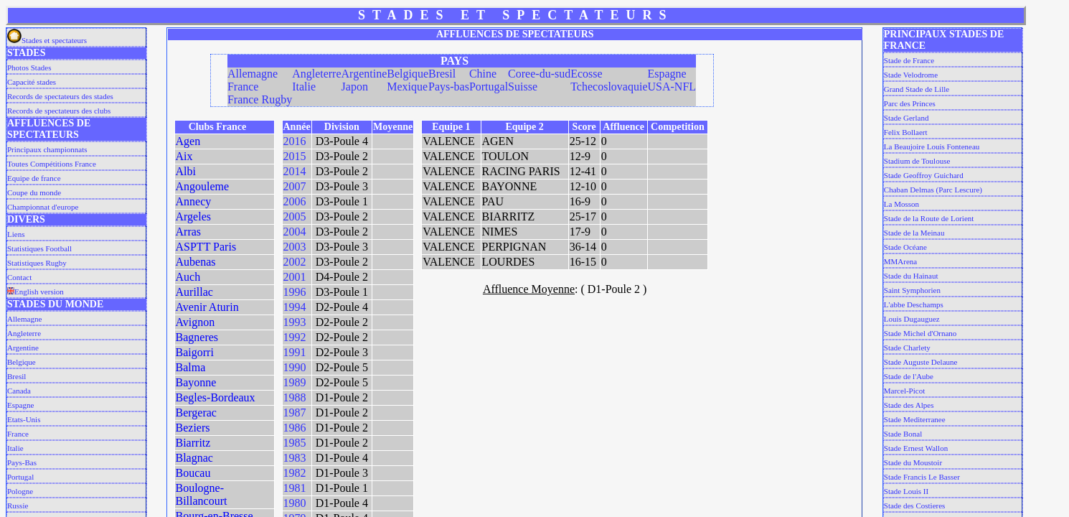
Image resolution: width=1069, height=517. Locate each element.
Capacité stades (31, 82)
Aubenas (196, 262)
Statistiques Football (39, 248)
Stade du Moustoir (913, 462)
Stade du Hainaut (911, 275)
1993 (294, 322)
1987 (294, 412)
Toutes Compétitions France (51, 163)
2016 (294, 141)
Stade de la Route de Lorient (929, 218)
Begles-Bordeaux (215, 397)
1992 (294, 337)
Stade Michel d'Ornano (920, 333)
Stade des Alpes (909, 405)
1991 (294, 352)
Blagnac (194, 458)
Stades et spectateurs (47, 40)
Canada (19, 390)
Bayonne (196, 382)
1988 (294, 397)
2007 (294, 186)
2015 (294, 156)
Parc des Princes (910, 103)
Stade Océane (905, 247)
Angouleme (203, 186)
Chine (482, 73)
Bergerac (196, 412)
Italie (15, 448)
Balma (191, 367)
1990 (294, 367)
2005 (294, 216)
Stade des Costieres (915, 505)
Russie (17, 505)
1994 (294, 307)
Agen (188, 141)
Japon (355, 86)
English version (35, 291)
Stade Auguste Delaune (921, 362)
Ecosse (586, 73)
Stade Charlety (907, 347)
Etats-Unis (23, 419)
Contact (19, 277)
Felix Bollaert (906, 132)
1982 (294, 473)
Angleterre (24, 333)
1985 (294, 443)
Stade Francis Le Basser (922, 476)
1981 (294, 488)
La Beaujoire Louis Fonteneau (932, 146)
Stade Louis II (906, 491)
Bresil (16, 376)
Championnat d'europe (42, 206)
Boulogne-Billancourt (201, 494)
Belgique (21, 362)
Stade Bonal (903, 433)
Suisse (522, 86)
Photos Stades (29, 67)
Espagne (20, 405)
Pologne (20, 491)
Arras (189, 231)
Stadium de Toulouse (917, 161)
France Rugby (259, 99)
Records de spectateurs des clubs (58, 110)
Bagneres (197, 337)
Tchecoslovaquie (608, 86)
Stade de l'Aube (908, 376)
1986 (294, 427)
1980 (294, 503)
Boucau (193, 473)
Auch (188, 277)
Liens (15, 234)
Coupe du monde (34, 192)
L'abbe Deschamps (913, 304)
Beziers (193, 427)
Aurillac (194, 292)
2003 (294, 247)
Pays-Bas (22, 462)
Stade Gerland (906, 117)
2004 (294, 231)
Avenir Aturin (207, 307)
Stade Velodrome (911, 74)
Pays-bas (448, 86)
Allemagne (24, 319)
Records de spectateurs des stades (60, 96)
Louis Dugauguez (912, 319)
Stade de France (909, 60)
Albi (186, 171)
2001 (294, 277)
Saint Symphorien (912, 290)
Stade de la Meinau (914, 232)
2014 (294, 171)
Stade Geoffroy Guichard (924, 175)
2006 (294, 201)
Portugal (20, 476)
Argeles (193, 216)
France (18, 433)
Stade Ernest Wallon (916, 448)
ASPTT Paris (206, 247)
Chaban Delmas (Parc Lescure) (933, 189)
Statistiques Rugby (37, 262)
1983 (294, 458)
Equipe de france (34, 178)
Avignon (195, 322)
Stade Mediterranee (915, 419)
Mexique (407, 86)
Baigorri (195, 352)
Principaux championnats (47, 149)
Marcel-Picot (904, 390)
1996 (294, 292)
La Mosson (901, 204)
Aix (184, 156)
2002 (294, 262)
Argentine (23, 347)
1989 (294, 382)
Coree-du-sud (539, 73)
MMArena (900, 261)
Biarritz (193, 443)
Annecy (194, 201)
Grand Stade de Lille (916, 89)
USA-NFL (671, 86)
